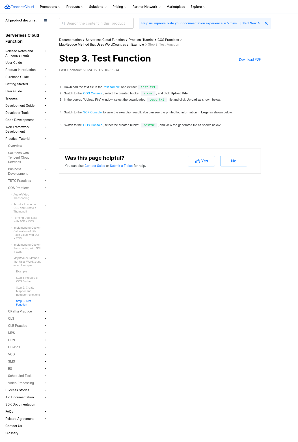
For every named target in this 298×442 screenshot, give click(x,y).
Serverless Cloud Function (105, 40)
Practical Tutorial (141, 40)
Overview (15, 146)
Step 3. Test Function (23, 302)
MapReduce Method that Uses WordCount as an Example (101, 44)
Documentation (70, 40)
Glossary (11, 433)
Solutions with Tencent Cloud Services (19, 157)
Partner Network (146, 7)
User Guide (13, 62)
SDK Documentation (20, 404)
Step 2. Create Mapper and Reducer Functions (28, 291)
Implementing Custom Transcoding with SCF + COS (27, 248)
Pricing (119, 7)
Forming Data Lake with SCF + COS (25, 219)
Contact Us (13, 426)
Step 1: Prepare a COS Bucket (27, 279)
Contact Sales (95, 413)
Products (75, 7)
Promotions (50, 7)
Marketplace (175, 6)
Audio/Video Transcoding (21, 196)
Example (21, 271)
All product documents (22, 20)
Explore (198, 7)
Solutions (98, 7)
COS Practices (168, 40)
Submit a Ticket (122, 413)
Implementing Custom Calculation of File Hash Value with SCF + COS (27, 233)
